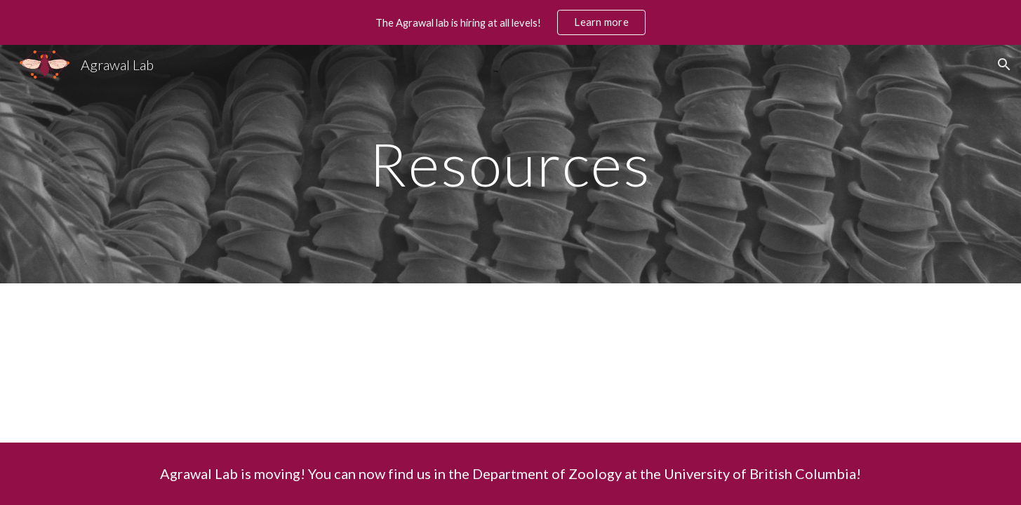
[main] (511, 163)
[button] (1004, 64)
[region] (510, 22)
